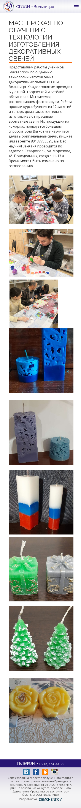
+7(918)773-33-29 (51, 763)
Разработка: (40, 799)
